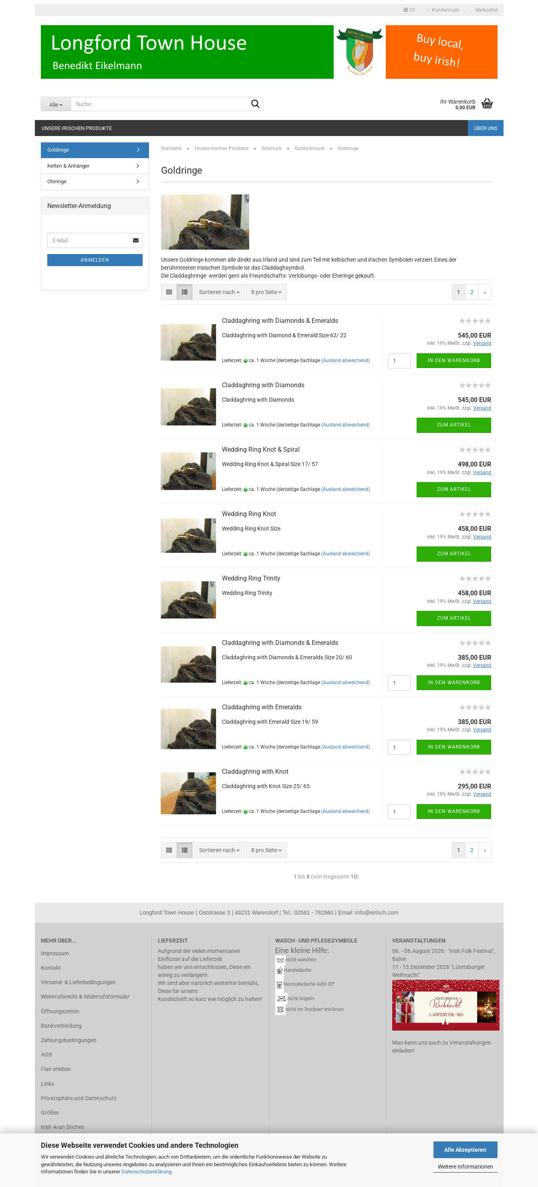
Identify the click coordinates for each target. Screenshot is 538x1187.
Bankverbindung (61, 1026)
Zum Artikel (454, 425)
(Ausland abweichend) (345, 360)
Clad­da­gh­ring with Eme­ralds (262, 707)
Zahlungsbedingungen (69, 1040)
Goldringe (58, 150)
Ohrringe (56, 181)
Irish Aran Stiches (62, 1127)
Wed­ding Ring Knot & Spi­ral (261, 449)
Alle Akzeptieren (465, 1150)
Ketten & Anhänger (68, 166)
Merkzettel (485, 10)
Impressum (55, 953)
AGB (46, 1054)
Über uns (486, 128)
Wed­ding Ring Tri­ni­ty (251, 578)
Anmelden (95, 260)
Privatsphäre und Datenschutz (79, 1098)
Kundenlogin (443, 10)
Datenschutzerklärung (146, 1172)
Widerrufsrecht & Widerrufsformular (85, 996)
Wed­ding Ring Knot (249, 514)
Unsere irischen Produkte (77, 128)
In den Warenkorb (454, 360)
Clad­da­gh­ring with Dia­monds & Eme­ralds (280, 320)
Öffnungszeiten (60, 1011)
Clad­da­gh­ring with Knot (255, 771)
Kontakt (51, 968)
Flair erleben (56, 1069)
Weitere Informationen (465, 1166)
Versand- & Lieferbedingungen (78, 982)
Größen (50, 1112)
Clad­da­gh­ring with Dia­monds (263, 385)
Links (47, 1084)
